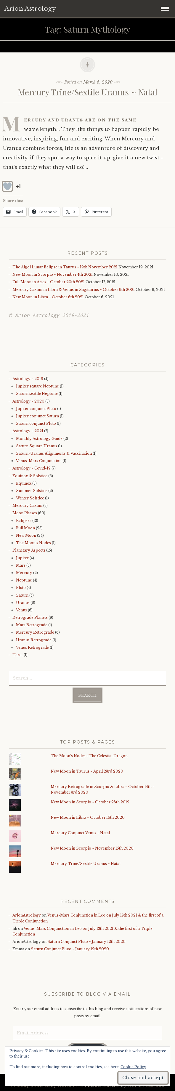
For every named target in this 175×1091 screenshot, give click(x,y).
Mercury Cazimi (27, 505)
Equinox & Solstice (29, 476)
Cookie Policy (133, 1067)
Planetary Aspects (28, 550)
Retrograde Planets (30, 617)
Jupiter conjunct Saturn (37, 416)
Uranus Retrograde (34, 640)
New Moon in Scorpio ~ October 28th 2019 (90, 802)
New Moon (26, 535)
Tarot (17, 655)
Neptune (24, 580)
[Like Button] (7, 186)
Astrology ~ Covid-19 (31, 468)
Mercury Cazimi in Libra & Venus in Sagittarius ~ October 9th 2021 (73, 289)
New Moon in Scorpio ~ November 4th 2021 (52, 274)
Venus (21, 610)
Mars (20, 565)
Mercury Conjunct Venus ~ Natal (80, 833)
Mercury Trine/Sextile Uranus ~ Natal (87, 91)
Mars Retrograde (31, 625)
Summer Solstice (31, 490)
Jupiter (22, 558)
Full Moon (25, 528)
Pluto (21, 587)
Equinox (23, 483)
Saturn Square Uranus (36, 446)
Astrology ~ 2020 (28, 401)
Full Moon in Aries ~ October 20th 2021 (48, 282)
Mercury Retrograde (35, 632)
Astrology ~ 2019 (27, 379)
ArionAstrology (26, 915)
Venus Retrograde (32, 647)
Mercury (24, 573)
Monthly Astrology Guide (39, 438)
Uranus (23, 602)
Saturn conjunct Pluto (36, 423)
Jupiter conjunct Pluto (36, 408)
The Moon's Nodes (33, 543)
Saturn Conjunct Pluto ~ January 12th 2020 (86, 941)
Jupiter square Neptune (37, 386)
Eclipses (23, 520)
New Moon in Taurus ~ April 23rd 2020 (87, 771)
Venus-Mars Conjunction (39, 461)
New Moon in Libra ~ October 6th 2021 (48, 297)
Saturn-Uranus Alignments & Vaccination (54, 453)
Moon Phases (24, 513)
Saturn (22, 595)
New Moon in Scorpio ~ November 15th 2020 (92, 848)
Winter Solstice (30, 498)
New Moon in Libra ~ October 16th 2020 (88, 817)
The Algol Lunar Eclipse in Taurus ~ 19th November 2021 (65, 267)
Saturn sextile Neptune (37, 393)
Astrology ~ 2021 (27, 431)
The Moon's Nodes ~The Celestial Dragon (89, 756)
